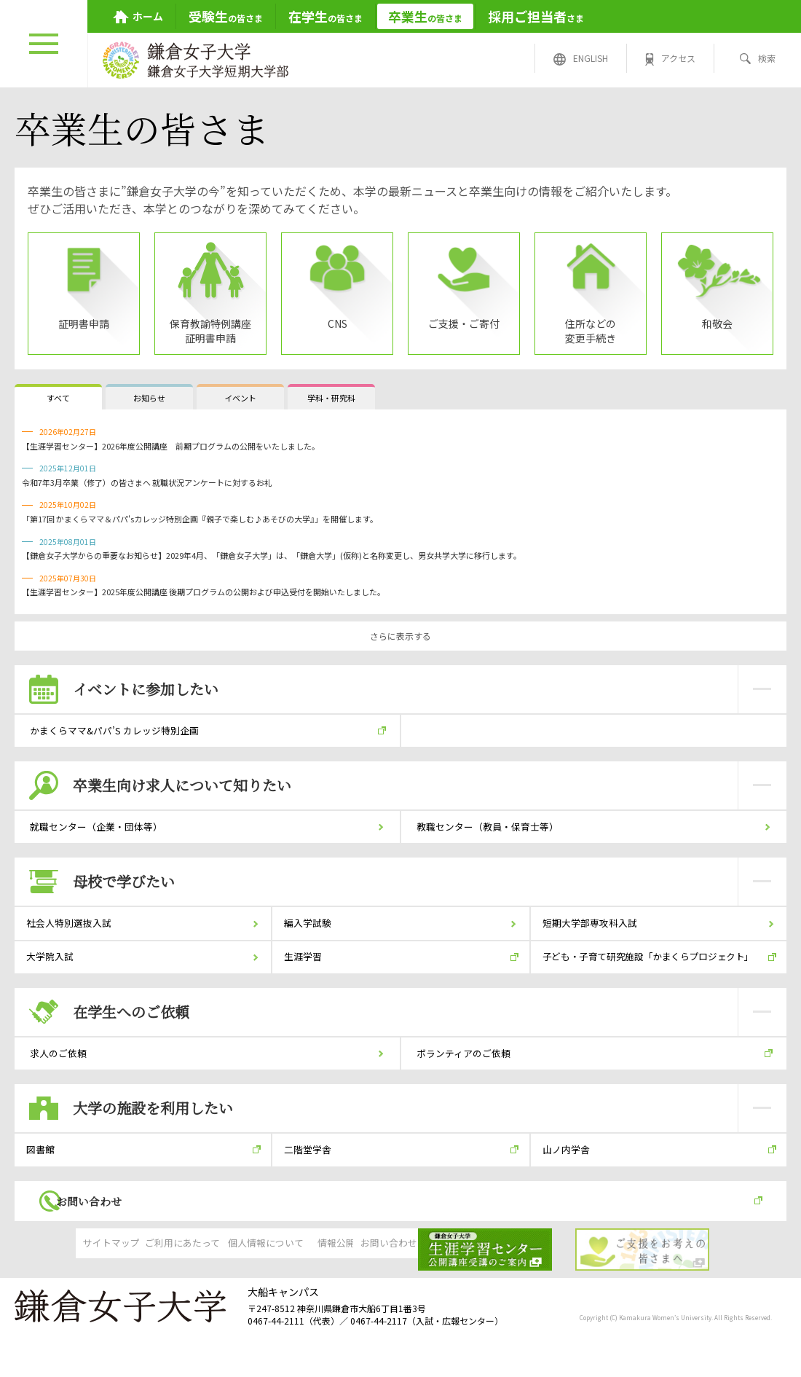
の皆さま (226, 16)
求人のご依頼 (59, 1087)
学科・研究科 (331, 398)
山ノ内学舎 (570, 1190)
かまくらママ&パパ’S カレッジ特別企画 (119, 734)
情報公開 (399, 1297)
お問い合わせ (116, 1249)
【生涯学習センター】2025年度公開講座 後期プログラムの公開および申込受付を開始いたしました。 (203, 591)
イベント (240, 398)
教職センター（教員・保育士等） (492, 838)
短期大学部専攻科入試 (596, 942)
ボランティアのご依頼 (466, 1087)
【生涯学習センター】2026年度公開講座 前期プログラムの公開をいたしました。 (171, 446)
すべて (58, 398)
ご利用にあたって (177, 1297)
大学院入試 (54, 983)
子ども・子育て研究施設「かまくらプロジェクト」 (653, 983)
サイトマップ (65, 1297)
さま (536, 16)
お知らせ (149, 398)
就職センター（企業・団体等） (100, 838)
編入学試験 (312, 942)
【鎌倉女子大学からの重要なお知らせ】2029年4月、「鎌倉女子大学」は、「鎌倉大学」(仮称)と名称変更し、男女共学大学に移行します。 (271, 555)
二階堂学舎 (312, 1190)
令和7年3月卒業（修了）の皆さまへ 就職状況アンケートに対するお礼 (147, 482)
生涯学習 (307, 983)
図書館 (44, 1190)
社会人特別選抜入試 (75, 942)
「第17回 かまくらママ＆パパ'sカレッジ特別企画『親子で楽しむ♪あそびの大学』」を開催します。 (200, 519)
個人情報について (288, 1297)
